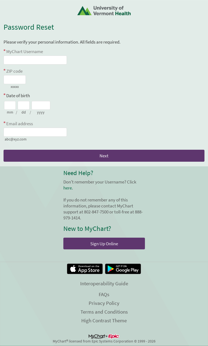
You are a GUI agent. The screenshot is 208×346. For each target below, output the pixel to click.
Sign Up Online (104, 244)
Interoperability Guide (104, 283)
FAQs (104, 294)
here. (68, 188)
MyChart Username (24, 51)
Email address (19, 124)
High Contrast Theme (104, 320)
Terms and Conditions (104, 311)
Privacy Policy (104, 303)
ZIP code (14, 71)
